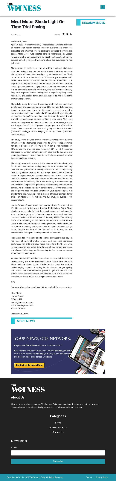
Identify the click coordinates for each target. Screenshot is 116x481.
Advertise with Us (58, 427)
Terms (89, 477)
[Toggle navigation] (102, 7)
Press (58, 422)
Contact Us (58, 432)
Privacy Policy (102, 477)
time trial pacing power (21, 71)
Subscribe (58, 461)
